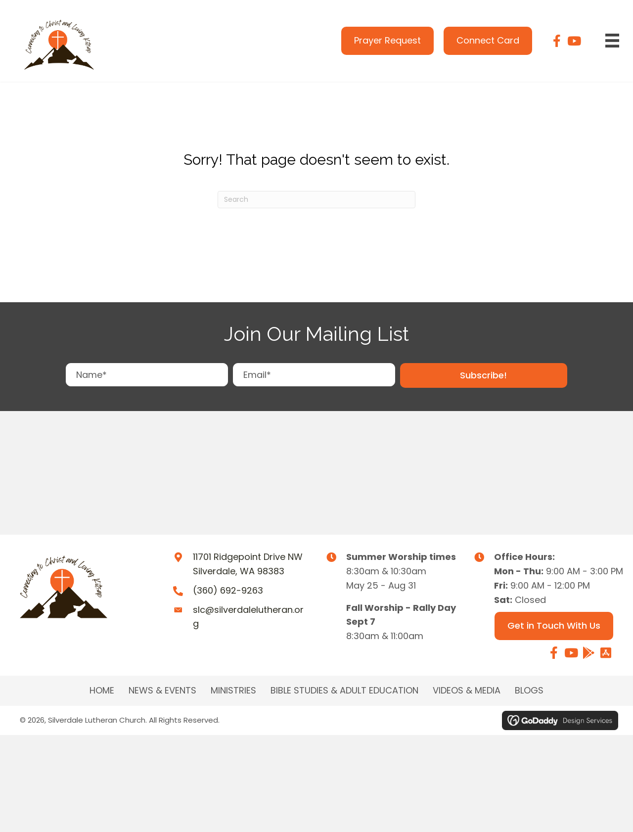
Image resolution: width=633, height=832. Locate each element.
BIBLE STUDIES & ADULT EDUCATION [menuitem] (344, 690)
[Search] (316, 199)
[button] (483, 375)
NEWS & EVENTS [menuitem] (162, 690)
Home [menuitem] (102, 690)
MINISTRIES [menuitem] (233, 690)
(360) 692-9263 (228, 590)
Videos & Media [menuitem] (466, 690)
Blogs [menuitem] (529, 690)
